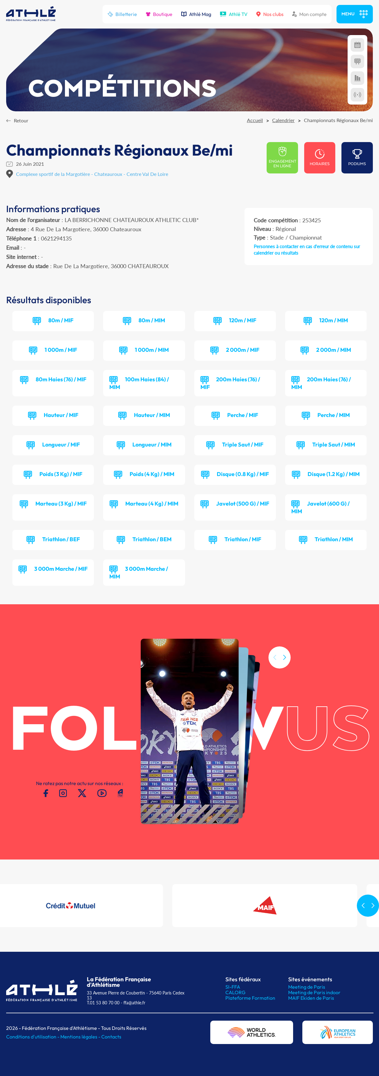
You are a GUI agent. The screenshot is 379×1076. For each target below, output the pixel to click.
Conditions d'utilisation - (33, 1037)
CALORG (235, 992)
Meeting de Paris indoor (314, 992)
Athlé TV (234, 14)
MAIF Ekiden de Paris (311, 998)
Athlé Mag (196, 14)
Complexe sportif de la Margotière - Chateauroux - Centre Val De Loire (92, 174)
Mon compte (309, 14)
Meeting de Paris (306, 987)
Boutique (159, 14)
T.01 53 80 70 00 (103, 1002)
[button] (284, 670)
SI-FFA (232, 987)
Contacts (111, 1037)
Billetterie (122, 14)
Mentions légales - (80, 1037)
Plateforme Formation (250, 998)
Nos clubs (270, 14)
